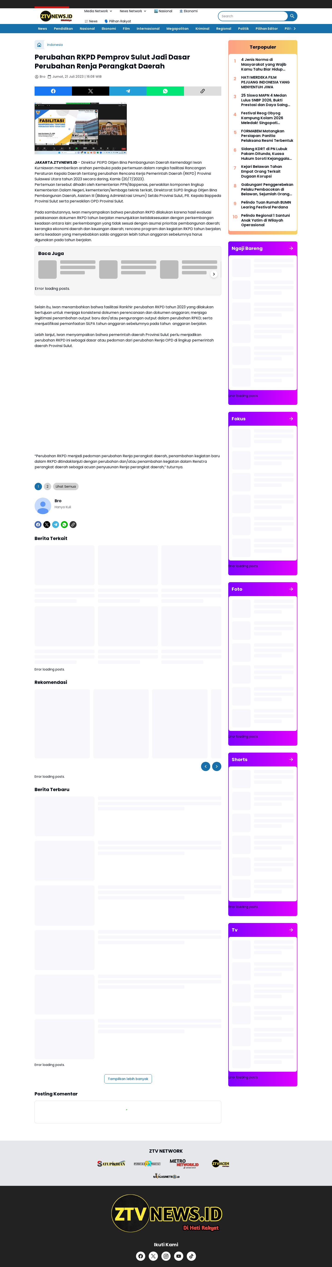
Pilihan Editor (267, 28)
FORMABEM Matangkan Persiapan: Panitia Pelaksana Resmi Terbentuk (267, 136)
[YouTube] (178, 1256)
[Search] (253, 16)
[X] (90, 91)
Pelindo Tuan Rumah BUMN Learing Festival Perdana (266, 205)
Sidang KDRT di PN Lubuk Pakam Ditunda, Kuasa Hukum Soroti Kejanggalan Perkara (266, 154)
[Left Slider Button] (205, 766)
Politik (243, 28)
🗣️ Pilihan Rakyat (117, 21)
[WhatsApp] (165, 91)
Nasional (87, 28)
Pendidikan (63, 28)
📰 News (91, 21)
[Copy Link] (202, 91)
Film (126, 28)
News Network (133, 11)
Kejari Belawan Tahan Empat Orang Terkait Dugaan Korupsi (261, 171)
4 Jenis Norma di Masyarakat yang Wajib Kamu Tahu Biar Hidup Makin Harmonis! (263, 64)
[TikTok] (191, 1256)
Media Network (98, 11)
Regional (223, 28)
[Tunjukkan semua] (291, 248)
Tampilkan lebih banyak (128, 1079)
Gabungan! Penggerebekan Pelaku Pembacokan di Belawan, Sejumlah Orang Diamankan (267, 189)
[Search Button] (292, 16)
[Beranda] (39, 44)
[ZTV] (166, 1213)
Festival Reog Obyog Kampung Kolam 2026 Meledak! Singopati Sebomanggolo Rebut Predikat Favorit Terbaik (264, 118)
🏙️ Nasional (163, 11)
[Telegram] (128, 91)
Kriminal (202, 28)
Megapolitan (177, 28)
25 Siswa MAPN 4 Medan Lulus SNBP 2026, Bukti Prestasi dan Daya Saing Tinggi (264, 100)
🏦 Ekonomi (188, 11)
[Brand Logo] (111, 1163)
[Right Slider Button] (292, 28)
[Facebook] (53, 91)
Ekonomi (109, 28)
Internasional (148, 28)
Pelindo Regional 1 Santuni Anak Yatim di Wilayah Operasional (265, 220)
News (42, 28)
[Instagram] (166, 1256)
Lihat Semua (66, 486)
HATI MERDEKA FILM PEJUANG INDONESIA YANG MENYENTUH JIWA (265, 82)
